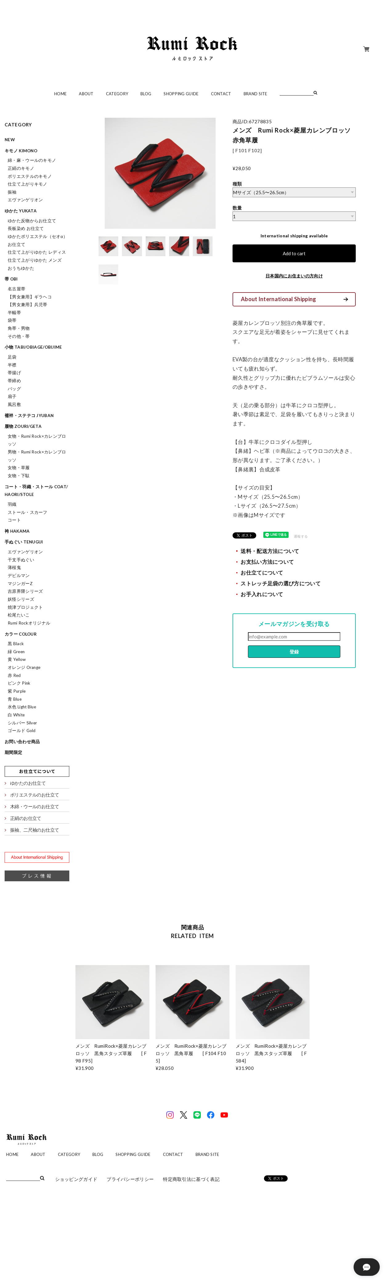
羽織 (12, 504)
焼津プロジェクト (25, 607)
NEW (10, 139)
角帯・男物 (19, 328)
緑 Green (16, 651)
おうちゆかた (21, 268)
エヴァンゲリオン (25, 199)
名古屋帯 (16, 288)
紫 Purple (17, 691)
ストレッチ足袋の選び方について (281, 583)
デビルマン (19, 575)
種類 (237, 183)
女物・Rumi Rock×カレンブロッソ (37, 440)
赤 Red (14, 675)
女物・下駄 (19, 475)
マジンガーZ (20, 583)
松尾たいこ (19, 614)
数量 (237, 208)
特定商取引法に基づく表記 (191, 1179)
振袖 (12, 192)
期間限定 (13, 752)
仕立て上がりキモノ (27, 184)
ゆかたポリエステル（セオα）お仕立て (37, 240)
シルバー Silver (22, 722)
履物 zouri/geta (23, 426)
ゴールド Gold (22, 730)
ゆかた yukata (21, 210)
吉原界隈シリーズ (25, 591)
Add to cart (294, 253)
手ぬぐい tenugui (24, 541)
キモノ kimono (21, 150)
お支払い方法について (267, 562)
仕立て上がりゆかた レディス (37, 252)
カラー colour (21, 634)
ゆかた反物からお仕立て (32, 220)
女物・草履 (19, 467)
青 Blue (15, 699)
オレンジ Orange (24, 667)
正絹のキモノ (21, 168)
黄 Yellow (17, 659)
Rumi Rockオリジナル (29, 623)
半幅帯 (14, 312)
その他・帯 (19, 336)
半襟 (12, 364)
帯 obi (11, 278)
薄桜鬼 (14, 567)
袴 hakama (17, 531)
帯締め (14, 380)
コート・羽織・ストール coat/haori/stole (36, 490)
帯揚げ (14, 372)
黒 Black (16, 643)
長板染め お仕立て (26, 228)
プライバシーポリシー (130, 1179)
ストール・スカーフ (27, 512)
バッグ (14, 388)
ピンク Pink (19, 683)
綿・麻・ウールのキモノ (32, 160)
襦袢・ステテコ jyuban (29, 415)
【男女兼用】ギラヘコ (30, 296)
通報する (301, 536)
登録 (294, 651)
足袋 (12, 356)
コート (14, 520)
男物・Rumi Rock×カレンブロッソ (37, 455)
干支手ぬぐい (21, 559)
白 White (16, 714)
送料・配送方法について (270, 551)
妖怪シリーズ (21, 599)
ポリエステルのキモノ (30, 176)
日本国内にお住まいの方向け (294, 275)
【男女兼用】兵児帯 (27, 304)
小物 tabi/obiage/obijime (33, 347)
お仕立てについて (262, 573)
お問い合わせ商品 (22, 741)
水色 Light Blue (22, 706)
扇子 (12, 396)
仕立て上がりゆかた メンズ (35, 260)
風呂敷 (14, 404)
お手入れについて (262, 594)
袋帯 (12, 320)
